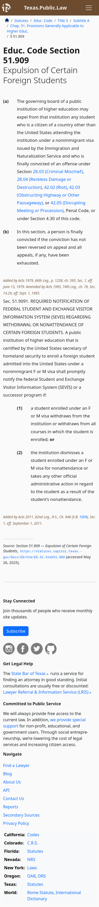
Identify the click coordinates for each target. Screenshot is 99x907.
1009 (83, 516)
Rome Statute (40, 892)
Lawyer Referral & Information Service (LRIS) (45, 692)
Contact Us (13, 798)
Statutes (21, 20)
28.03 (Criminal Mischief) (58, 171)
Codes (33, 835)
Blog (7, 774)
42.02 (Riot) (55, 187)
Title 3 (63, 20)
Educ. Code (43, 20)
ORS (42, 876)
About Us (12, 782)
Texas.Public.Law (45, 7)
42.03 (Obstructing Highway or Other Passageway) (48, 195)
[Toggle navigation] (89, 8)
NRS (31, 859)
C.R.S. (32, 843)
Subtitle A (81, 20)
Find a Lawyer (16, 765)
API (6, 790)
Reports (10, 807)
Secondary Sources (21, 815)
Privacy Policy (16, 823)
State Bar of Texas (28, 673)
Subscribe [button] (15, 631)
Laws (32, 868)
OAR (31, 876)
